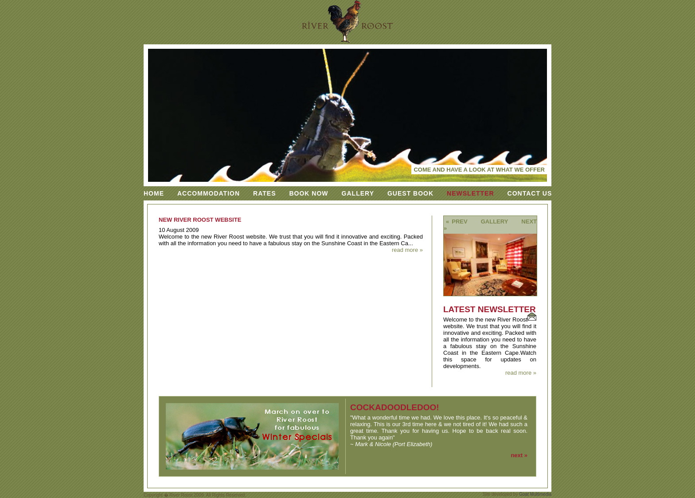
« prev (457, 221)
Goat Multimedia (535, 494)
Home (154, 193)
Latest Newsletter (489, 309)
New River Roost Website (200, 219)
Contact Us (530, 193)
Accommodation (208, 193)
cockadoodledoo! (394, 407)
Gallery (358, 193)
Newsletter (470, 193)
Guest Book (410, 193)
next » (519, 455)
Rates (264, 193)
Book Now (308, 193)
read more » (407, 250)
